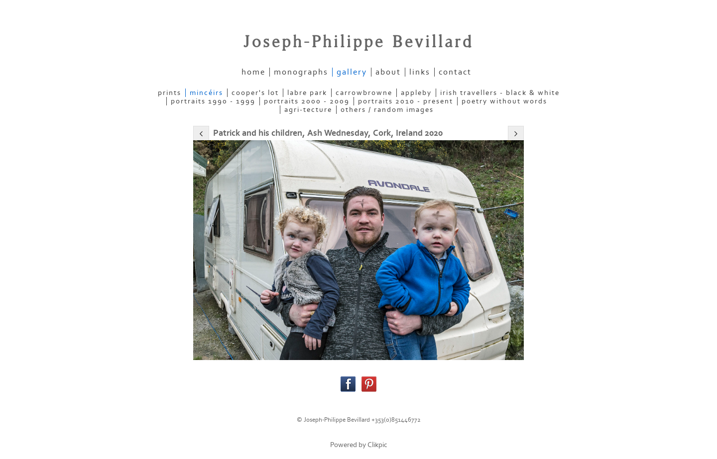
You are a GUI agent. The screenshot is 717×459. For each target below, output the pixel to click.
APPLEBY (416, 93)
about (388, 72)
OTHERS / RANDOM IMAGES (387, 109)
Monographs (301, 72)
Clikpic (377, 445)
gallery (352, 72)
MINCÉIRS (206, 93)
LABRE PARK (307, 93)
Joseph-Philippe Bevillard (358, 42)
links (419, 72)
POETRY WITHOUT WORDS (504, 101)
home (253, 72)
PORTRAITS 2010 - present (405, 101)
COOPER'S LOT (255, 93)
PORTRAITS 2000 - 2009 (307, 101)
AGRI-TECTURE (308, 109)
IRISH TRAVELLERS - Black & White (500, 93)
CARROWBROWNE (364, 93)
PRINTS (169, 93)
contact (455, 72)
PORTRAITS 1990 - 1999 (213, 101)
